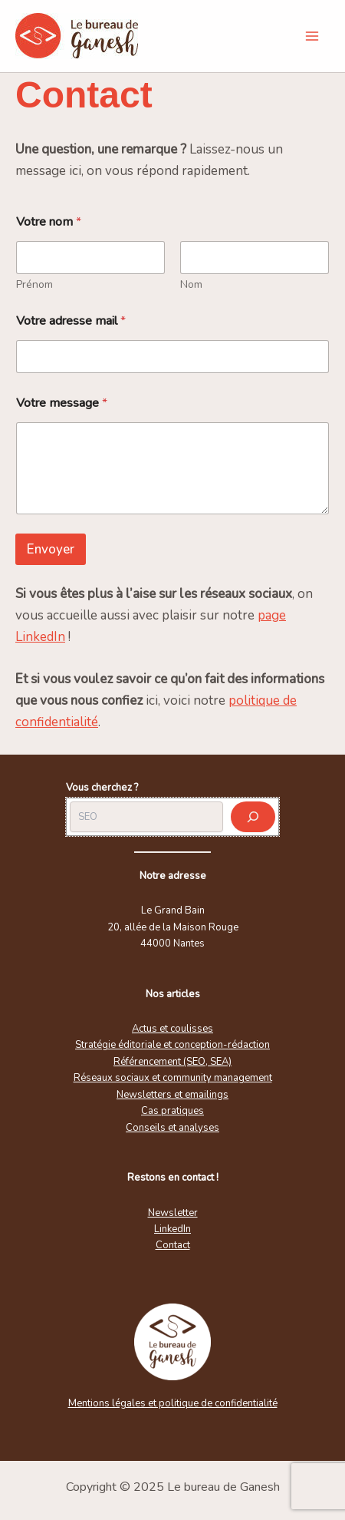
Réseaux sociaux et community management (173, 1078)
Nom (191, 284)
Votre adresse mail (71, 321)
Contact (173, 1245)
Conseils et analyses (172, 1128)
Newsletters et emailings (172, 1095)
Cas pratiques (172, 1111)
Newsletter (173, 1213)
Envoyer (50, 549)
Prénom (34, 284)
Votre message (61, 403)
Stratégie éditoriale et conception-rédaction (172, 1045)
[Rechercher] (253, 816)
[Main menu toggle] (312, 36)
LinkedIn (172, 1229)
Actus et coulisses (172, 1029)
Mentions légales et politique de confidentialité (173, 1403)
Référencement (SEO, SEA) (172, 1062)
